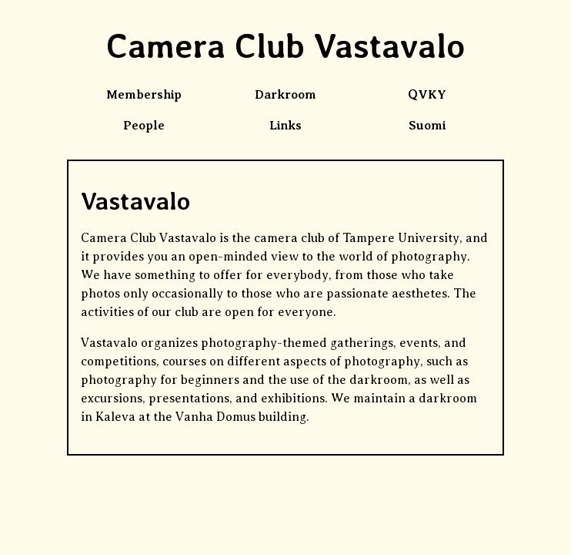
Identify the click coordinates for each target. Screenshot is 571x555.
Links (285, 126)
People (144, 126)
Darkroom (285, 95)
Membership (144, 95)
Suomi (427, 126)
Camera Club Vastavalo (285, 45)
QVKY (427, 95)
